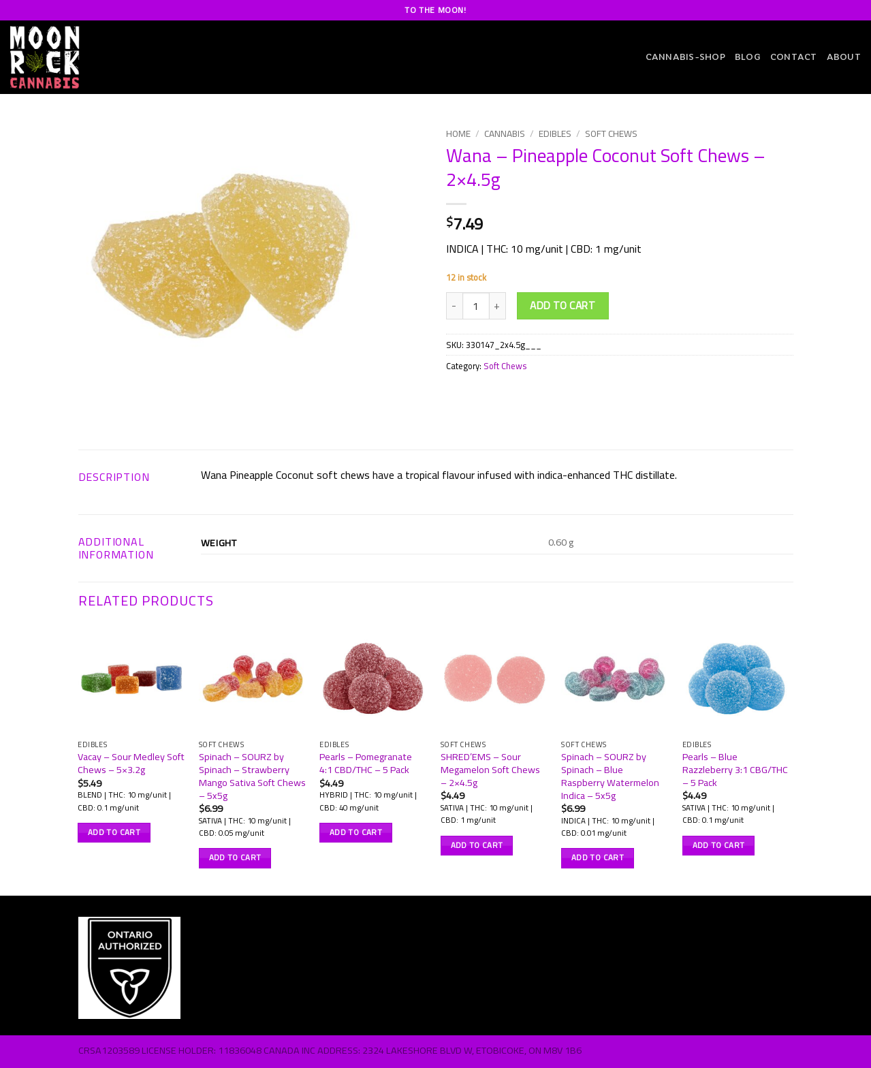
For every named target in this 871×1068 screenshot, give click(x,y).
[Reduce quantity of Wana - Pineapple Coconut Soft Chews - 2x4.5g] (454, 305)
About (844, 57)
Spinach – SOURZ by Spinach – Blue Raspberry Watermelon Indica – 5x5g (610, 776)
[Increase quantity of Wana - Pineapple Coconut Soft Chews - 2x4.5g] (498, 305)
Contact (793, 57)
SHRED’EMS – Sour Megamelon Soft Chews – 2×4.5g (490, 770)
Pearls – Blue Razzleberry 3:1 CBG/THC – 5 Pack (735, 770)
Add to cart (562, 305)
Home (458, 133)
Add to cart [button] (114, 832)
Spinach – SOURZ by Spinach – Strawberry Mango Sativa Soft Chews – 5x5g (252, 776)
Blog (748, 57)
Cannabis (504, 133)
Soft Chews (611, 133)
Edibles (555, 133)
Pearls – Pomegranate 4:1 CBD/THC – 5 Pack (365, 763)
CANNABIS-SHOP (685, 57)
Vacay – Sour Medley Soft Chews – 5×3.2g (131, 763)
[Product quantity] (476, 305)
